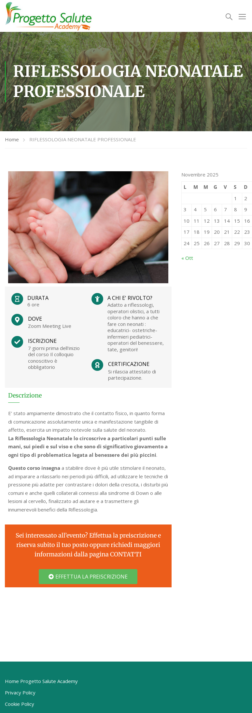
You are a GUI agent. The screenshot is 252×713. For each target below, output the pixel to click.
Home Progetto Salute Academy (41, 682)
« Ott (187, 259)
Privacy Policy (20, 693)
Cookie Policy (19, 705)
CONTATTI (126, 555)
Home (12, 140)
